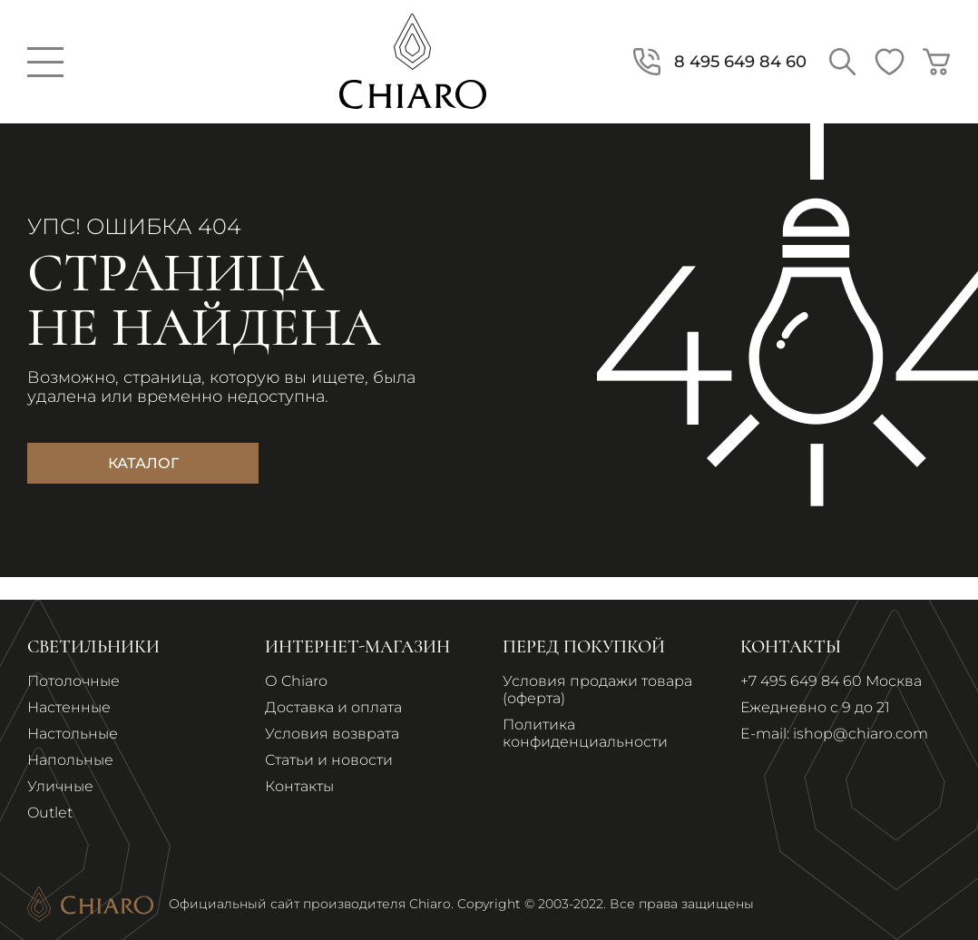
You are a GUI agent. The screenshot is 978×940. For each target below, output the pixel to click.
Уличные (60, 786)
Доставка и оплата (333, 707)
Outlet (50, 812)
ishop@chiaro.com (860, 733)
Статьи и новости (329, 760)
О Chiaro (296, 681)
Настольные (72, 733)
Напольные (70, 760)
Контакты (299, 786)
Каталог (143, 463)
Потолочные (73, 681)
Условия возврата (332, 733)
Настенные (69, 707)
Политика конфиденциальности (585, 733)
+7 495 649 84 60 (801, 681)
